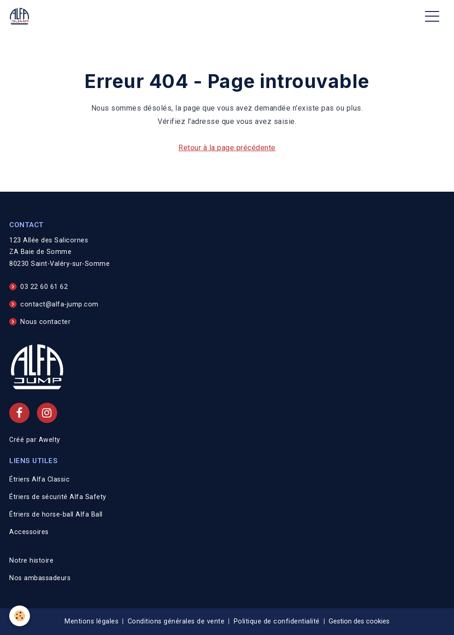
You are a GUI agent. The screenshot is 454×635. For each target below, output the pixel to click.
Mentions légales (91, 621)
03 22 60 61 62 (44, 287)
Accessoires (29, 532)
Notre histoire (31, 560)
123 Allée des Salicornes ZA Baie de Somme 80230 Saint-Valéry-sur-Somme (59, 252)
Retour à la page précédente (227, 147)
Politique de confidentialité (277, 621)
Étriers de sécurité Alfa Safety (57, 497)
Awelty (49, 440)
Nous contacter (45, 322)
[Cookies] (19, 616)
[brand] (21, 16)
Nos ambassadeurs (40, 578)
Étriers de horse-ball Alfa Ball (56, 514)
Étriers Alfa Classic (39, 479)
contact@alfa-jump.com (59, 304)
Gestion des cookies (359, 621)
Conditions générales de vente (176, 621)
